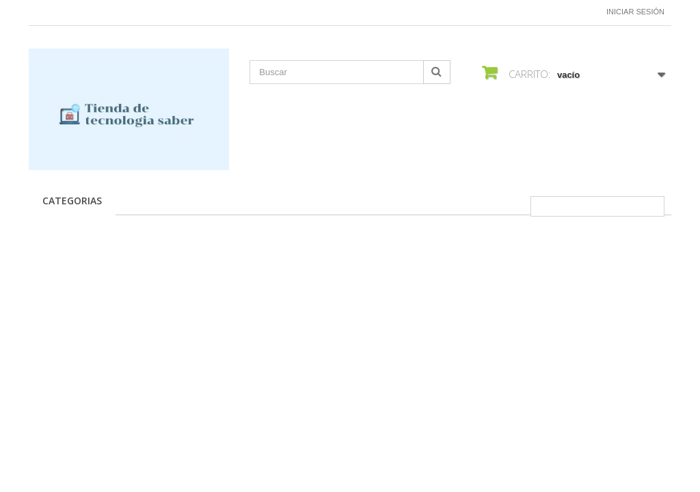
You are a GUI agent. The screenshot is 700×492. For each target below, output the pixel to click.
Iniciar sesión (635, 12)
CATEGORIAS (72, 200)
